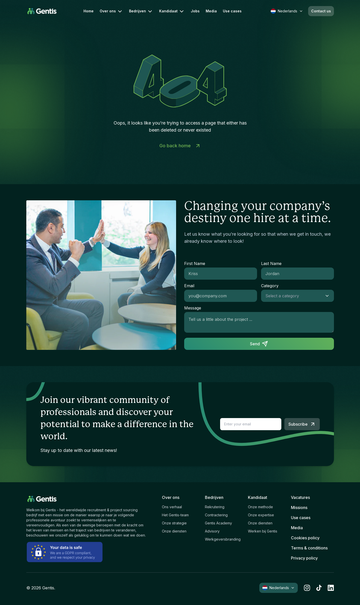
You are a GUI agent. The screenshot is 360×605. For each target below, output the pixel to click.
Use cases (232, 11)
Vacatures (300, 497)
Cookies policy (305, 537)
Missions (299, 507)
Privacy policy (304, 558)
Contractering (216, 515)
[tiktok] (319, 588)
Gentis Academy (218, 523)
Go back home (180, 146)
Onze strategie (174, 523)
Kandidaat (172, 11)
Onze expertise (261, 515)
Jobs (195, 11)
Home (88, 11)
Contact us (321, 11)
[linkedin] (331, 588)
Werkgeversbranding (223, 539)
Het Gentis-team (175, 515)
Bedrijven (141, 11)
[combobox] (292, 296)
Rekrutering (214, 507)
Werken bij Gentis (262, 531)
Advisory (212, 531)
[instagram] (307, 588)
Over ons (111, 11)
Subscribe (302, 424)
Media (211, 11)
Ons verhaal (172, 507)
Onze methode (260, 507)
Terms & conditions (309, 547)
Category (270, 285)
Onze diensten (174, 531)
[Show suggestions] (329, 296)
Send (259, 344)
